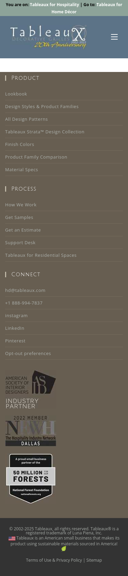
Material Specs (21, 169)
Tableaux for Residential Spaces (41, 255)
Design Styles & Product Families (42, 106)
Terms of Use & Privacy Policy (54, 560)
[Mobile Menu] (114, 37)
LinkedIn (15, 328)
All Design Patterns (26, 119)
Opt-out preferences (28, 353)
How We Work (21, 205)
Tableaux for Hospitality (54, 5)
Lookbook (16, 94)
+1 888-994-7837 (24, 303)
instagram (16, 315)
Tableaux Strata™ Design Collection (45, 132)
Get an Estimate (23, 230)
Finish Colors (19, 144)
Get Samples (19, 217)
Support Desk (20, 242)
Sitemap (94, 560)
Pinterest (15, 341)
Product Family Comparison (36, 157)
